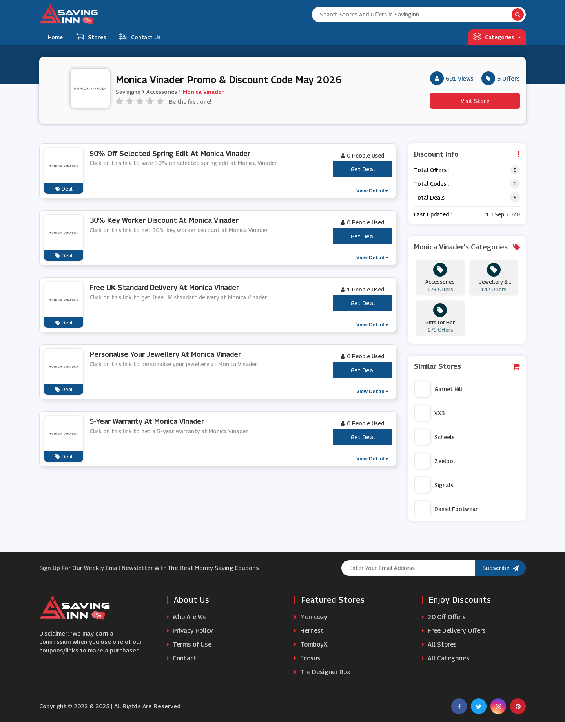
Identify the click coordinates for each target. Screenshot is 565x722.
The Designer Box (322, 672)
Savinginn (128, 91)
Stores (91, 36)
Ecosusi (308, 658)
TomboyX (311, 644)
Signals (434, 485)
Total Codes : (431, 183)
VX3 (430, 413)
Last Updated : (433, 214)
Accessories (161, 91)
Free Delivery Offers (454, 630)
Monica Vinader (203, 91)
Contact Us (139, 36)
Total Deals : (430, 197)
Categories (497, 36)
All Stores (439, 644)
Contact (182, 658)
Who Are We (186, 617)
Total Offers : (431, 170)
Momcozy (311, 617)
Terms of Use (189, 644)
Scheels (434, 437)
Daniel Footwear (446, 509)
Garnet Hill (438, 389)
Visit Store (475, 100)
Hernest (309, 630)
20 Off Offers (444, 617)
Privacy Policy (190, 630)
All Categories (445, 658)
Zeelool (435, 461)
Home (55, 37)
